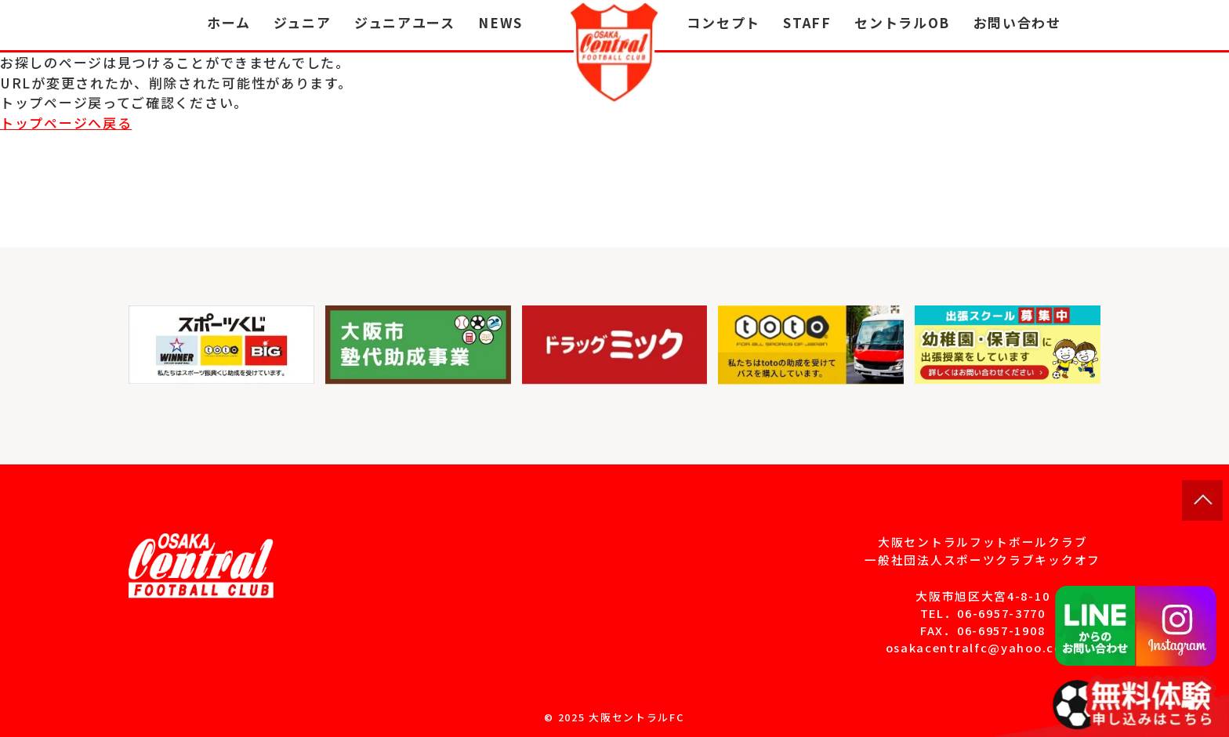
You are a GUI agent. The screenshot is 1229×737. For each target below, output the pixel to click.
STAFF (807, 22)
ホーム (228, 22)
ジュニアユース (404, 22)
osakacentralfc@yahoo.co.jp (983, 647)
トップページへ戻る (66, 122)
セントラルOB (902, 22)
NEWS (500, 22)
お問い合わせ (1017, 22)
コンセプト (723, 22)
